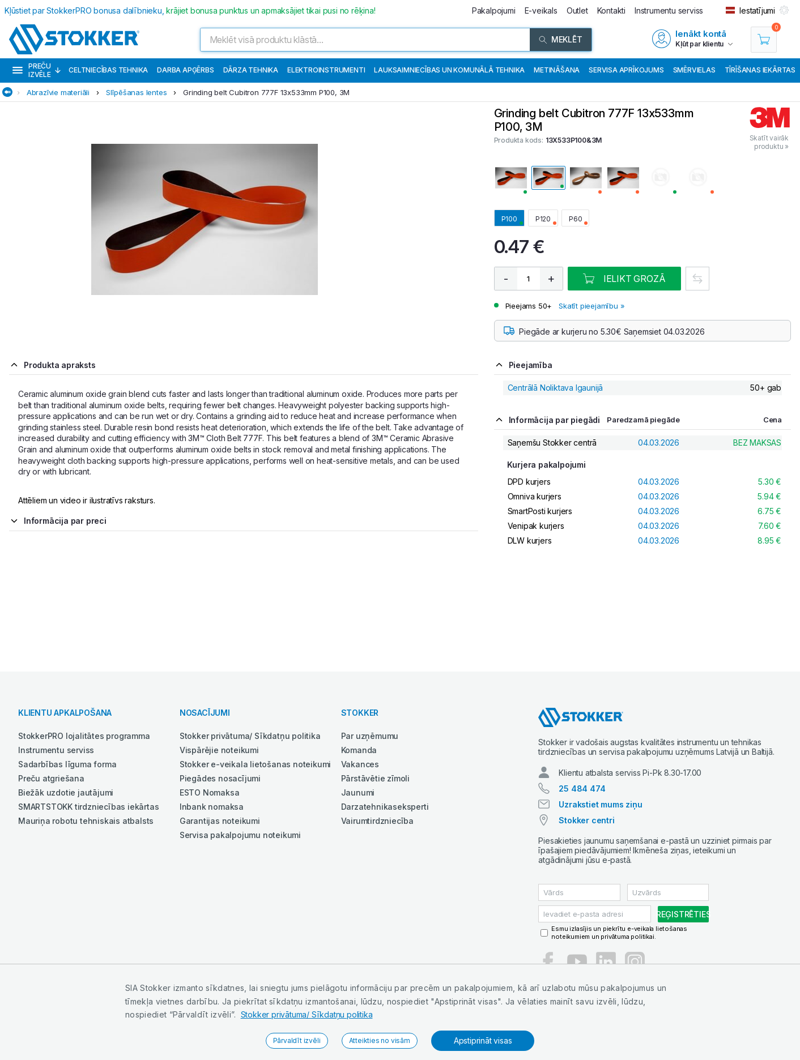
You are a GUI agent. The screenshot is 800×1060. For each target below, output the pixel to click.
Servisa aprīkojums (626, 70)
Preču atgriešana (51, 778)
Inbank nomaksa (212, 806)
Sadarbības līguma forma (67, 764)
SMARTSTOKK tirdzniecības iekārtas (88, 806)
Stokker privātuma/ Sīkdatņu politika (307, 1014)
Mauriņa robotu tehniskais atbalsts (86, 821)
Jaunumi (358, 792)
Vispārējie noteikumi (219, 750)
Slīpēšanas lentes (136, 92)
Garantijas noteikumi (220, 821)
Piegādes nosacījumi (220, 778)
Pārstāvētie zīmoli (375, 778)
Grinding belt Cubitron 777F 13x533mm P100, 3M (266, 92)
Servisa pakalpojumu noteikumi (240, 835)
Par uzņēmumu (370, 736)
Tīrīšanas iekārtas (760, 70)
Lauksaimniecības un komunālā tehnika (449, 70)
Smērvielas (694, 70)
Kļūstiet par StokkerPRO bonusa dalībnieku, (190, 10)
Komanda (359, 750)
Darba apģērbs (185, 70)
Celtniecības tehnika (108, 70)
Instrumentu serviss (56, 750)
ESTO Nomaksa (210, 792)
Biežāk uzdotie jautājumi (65, 792)
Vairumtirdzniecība (377, 821)
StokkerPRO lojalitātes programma (84, 736)
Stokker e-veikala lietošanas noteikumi (255, 764)
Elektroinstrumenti (326, 70)
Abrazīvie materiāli (58, 92)
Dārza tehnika (250, 70)
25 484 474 (582, 788)
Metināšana (557, 70)
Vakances (360, 764)
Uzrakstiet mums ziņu (600, 804)
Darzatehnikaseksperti (385, 806)
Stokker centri (586, 820)
